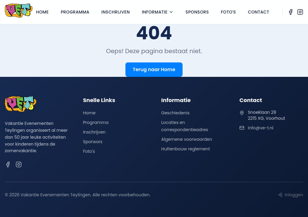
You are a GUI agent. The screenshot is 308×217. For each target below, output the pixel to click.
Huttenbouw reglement (185, 149)
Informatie (157, 12)
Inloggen (290, 195)
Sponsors (197, 12)
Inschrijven (115, 12)
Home (42, 12)
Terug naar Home (154, 69)
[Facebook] (291, 12)
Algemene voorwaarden (186, 139)
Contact (258, 12)
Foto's (228, 12)
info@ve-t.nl (260, 128)
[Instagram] (300, 12)
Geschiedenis (175, 113)
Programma (75, 12)
